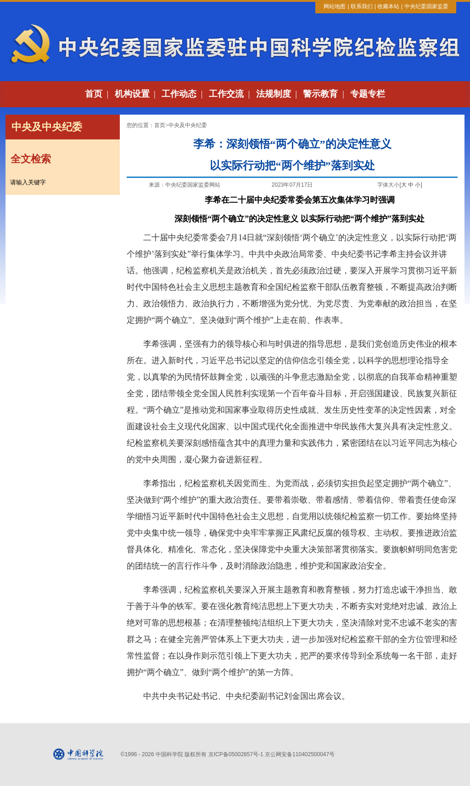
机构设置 (132, 94)
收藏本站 (388, 6)
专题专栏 (367, 94)
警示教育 (320, 94)
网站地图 (335, 6)
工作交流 (226, 94)
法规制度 (273, 94)
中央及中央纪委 (187, 125)
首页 (93, 94)
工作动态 (179, 94)
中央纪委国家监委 (426, 6)
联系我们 (362, 6)
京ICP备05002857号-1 (235, 754)
